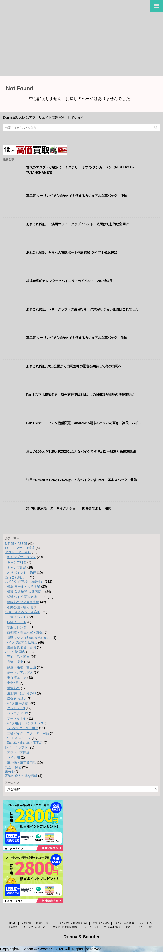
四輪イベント (16, 622)
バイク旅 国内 (15, 652)
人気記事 (26, 923)
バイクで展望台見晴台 (21, 642)
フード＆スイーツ (18, 738)
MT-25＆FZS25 (112, 927)
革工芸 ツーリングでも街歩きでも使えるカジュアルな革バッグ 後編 (76, 195)
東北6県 (13, 683)
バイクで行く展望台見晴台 (72, 923)
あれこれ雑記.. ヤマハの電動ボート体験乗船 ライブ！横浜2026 (71, 252)
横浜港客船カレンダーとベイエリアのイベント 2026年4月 (69, 281)
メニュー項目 (145, 927)
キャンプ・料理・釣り (35, 927)
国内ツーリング (44, 923)
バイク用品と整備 (124, 923)
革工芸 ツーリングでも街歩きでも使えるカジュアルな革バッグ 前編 (76, 337)
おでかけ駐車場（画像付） (24, 581)
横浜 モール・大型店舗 (23, 586)
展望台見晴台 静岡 (21, 647)
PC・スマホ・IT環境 (20, 548)
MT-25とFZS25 (16, 543)
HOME (12, 923)
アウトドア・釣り (18, 552)
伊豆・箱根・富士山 (21, 667)
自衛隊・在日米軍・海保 (25, 632)
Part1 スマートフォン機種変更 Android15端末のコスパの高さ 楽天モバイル (83, 423)
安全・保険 (13, 767)
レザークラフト (16, 747)
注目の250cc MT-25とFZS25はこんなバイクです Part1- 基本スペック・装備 (81, 480)
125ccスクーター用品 (22, 728)
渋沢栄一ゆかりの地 (21, 693)
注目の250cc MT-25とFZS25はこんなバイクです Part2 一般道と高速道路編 (81, 451)
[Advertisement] (81, 45)
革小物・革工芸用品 (21, 762)
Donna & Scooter (81, 936)
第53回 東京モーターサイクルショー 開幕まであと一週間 (68, 508)
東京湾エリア (16, 677)
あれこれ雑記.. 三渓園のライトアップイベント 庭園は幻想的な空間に (77, 224)
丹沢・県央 (15, 662)
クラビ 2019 (16, 708)
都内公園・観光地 (20, 607)
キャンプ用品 (16, 567)
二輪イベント (16, 617)
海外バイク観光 (100, 923)
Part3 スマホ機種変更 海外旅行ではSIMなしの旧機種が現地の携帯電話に (80, 394)
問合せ (129, 927)
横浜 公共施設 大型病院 (25, 591)
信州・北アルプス (20, 672)
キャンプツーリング (21, 557)
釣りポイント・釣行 (21, 572)
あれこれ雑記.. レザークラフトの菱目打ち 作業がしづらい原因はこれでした (82, 309)
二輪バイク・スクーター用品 (28, 733)
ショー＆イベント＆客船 (22, 612)
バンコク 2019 (17, 713)
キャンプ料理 (16, 562)
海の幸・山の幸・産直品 (25, 742)
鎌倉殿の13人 (17, 698)
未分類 (10, 771)
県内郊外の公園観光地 (23, 602)
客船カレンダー (18, 627)
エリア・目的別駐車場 (65, 927)
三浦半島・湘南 (18, 656)
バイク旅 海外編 (16, 703)
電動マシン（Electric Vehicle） (29, 638)
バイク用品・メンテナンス (24, 723)
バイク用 (13, 757)
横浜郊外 (13, 688)
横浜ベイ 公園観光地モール (27, 597)
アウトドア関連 (18, 752)
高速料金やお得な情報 (21, 776)
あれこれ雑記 (16, 577)
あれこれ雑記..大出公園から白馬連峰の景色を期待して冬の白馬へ (73, 366)
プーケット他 (16, 718)
